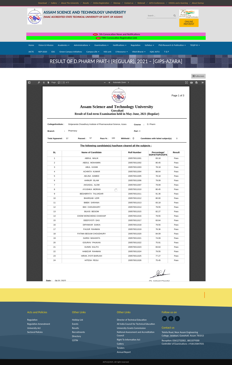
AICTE (31, 51)
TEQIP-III (195, 45)
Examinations (102, 45)
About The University (70, 3)
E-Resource (122, 51)
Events (75, 324)
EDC (53, 51)
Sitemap (116, 3)
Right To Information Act (128, 339)
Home (31, 45)
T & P (166, 51)
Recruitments (78, 332)
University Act (34, 328)
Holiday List (77, 319)
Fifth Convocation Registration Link (116, 37)
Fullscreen (198, 76)
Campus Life (92, 51)
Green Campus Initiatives (70, 51)
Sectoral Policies (35, 332)
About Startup (198, 3)
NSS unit (107, 51)
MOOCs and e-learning (178, 3)
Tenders (120, 347)
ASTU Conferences (157, 3)
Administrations (82, 45)
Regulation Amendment (38, 324)
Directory (76, 336)
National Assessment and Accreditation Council (135, 334)
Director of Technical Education (132, 319)
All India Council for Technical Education (136, 324)
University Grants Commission (131, 328)
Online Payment (189, 23)
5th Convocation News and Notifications (116, 34)
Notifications (119, 45)
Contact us (128, 3)
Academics (63, 45)
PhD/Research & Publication (172, 45)
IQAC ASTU (155, 51)
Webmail (141, 3)
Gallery (54, 3)
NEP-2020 (42, 51)
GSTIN (75, 340)
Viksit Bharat (138, 51)
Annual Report (124, 352)
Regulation (135, 45)
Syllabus (149, 45)
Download (42, 3)
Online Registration (101, 3)
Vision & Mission (45, 45)
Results (86, 3)
